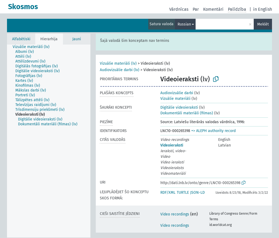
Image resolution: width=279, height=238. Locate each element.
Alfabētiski (21, 39)
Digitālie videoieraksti (179, 107)
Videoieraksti (171, 145)
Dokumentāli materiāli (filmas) (186, 113)
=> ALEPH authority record (213, 131)
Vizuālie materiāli (175, 98)
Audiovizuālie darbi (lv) (119, 70)
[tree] (48, 141)
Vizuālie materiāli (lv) (118, 63)
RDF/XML (167, 192)
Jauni (76, 39)
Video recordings (174, 214)
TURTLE (183, 192)
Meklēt (263, 24)
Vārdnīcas (178, 9)
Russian (184, 24)
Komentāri (213, 9)
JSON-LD (197, 192)
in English (262, 9)
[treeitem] (33, 47)
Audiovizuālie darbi (176, 93)
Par (196, 9)
